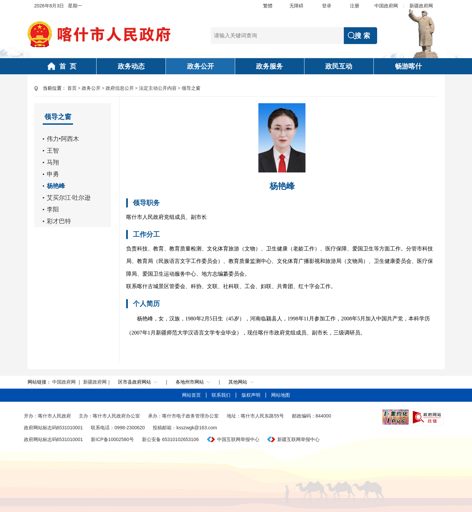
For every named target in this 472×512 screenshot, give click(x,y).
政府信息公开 (120, 88)
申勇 (53, 174)
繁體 (268, 5)
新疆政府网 (421, 5)
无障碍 (296, 5)
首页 (72, 88)
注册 (354, 5)
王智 (53, 150)
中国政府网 (386, 5)
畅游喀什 (408, 66)
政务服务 (269, 66)
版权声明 (252, 395)
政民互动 (338, 66)
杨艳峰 (56, 186)
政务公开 (200, 66)
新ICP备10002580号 (112, 439)
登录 (326, 5)
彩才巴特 (59, 221)
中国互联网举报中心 (238, 439)
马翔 (53, 162)
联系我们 (222, 395)
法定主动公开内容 (158, 88)
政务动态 (131, 66)
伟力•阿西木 (63, 138)
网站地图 (280, 395)
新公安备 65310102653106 (170, 439)
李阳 (53, 209)
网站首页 (192, 395)
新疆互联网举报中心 (298, 439)
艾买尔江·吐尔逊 (69, 197)
